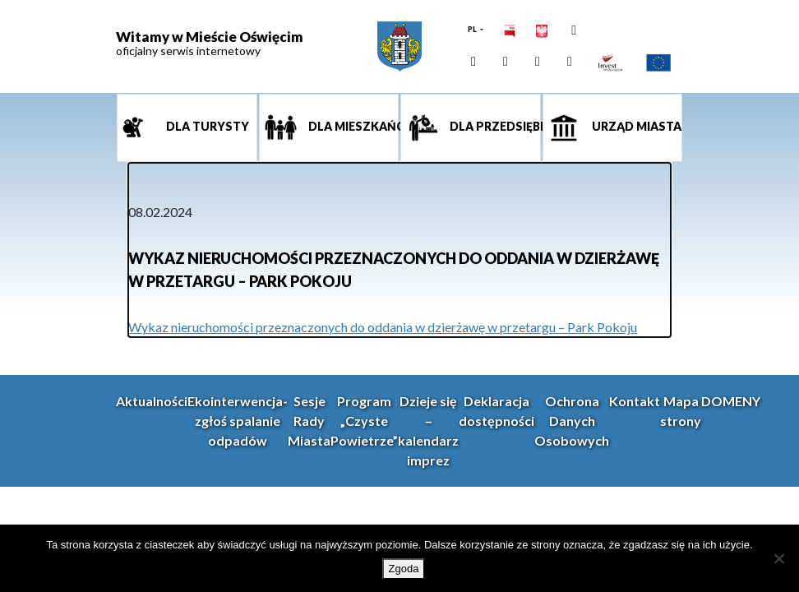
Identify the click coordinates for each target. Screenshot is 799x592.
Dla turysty (206, 126)
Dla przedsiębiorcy (494, 126)
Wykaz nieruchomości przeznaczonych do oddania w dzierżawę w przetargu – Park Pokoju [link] (382, 327)
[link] (399, 46)
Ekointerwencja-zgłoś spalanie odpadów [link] (237, 420)
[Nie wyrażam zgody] (778, 558)
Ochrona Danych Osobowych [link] (571, 420)
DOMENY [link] (730, 401)
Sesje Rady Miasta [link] (309, 420)
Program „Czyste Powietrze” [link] (364, 420)
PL (473, 29)
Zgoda (404, 568)
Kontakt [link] (634, 401)
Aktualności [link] (151, 401)
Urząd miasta (635, 126)
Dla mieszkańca (353, 126)
